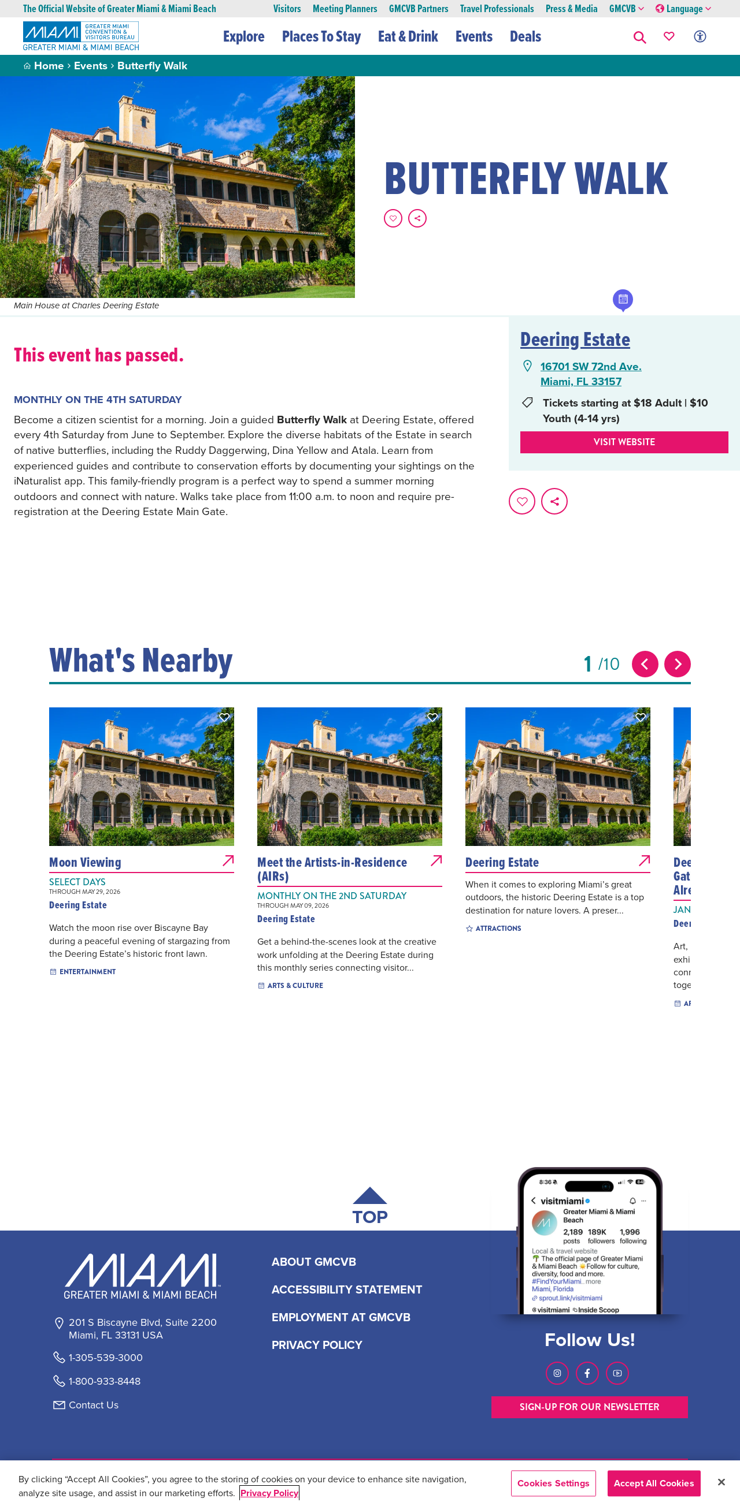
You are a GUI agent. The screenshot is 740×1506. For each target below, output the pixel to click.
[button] (640, 36)
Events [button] (474, 35)
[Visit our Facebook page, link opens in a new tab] (587, 1373)
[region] (370, 1483)
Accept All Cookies (654, 1483)
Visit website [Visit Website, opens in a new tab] (624, 442)
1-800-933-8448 (104, 1381)
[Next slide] (677, 664)
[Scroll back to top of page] (370, 1208)
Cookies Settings (553, 1483)
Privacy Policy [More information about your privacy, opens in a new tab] (269, 1493)
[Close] (721, 1481)
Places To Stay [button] (321, 35)
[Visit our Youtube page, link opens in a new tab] (617, 1373)
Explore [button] (244, 35)
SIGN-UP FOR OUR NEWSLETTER (590, 1407)
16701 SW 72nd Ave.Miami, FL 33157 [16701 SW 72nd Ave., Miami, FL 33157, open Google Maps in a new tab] (591, 374)
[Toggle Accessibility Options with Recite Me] (700, 36)
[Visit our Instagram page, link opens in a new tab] (557, 1373)
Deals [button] (525, 35)
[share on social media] (417, 218)
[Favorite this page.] (393, 218)
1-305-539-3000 (106, 1357)
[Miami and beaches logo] (142, 1276)
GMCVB (626, 9)
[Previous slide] (645, 664)
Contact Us (94, 1405)
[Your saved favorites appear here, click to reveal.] (669, 36)
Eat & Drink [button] (408, 35)
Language (683, 9)
